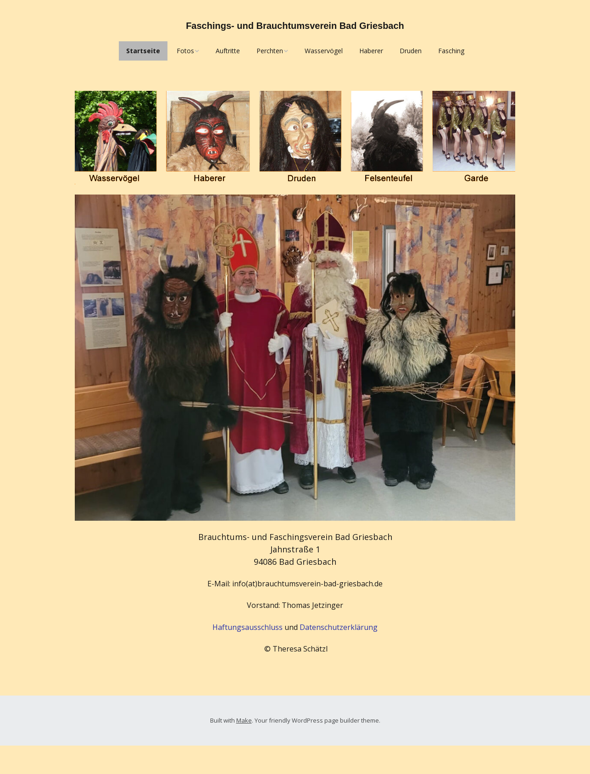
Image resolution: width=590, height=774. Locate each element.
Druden (411, 50)
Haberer (371, 50)
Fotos (185, 50)
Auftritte (228, 50)
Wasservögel (324, 50)
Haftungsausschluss (247, 627)
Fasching (451, 50)
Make (244, 720)
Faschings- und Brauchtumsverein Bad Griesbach (295, 26)
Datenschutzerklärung (339, 627)
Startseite (143, 50)
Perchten (269, 50)
